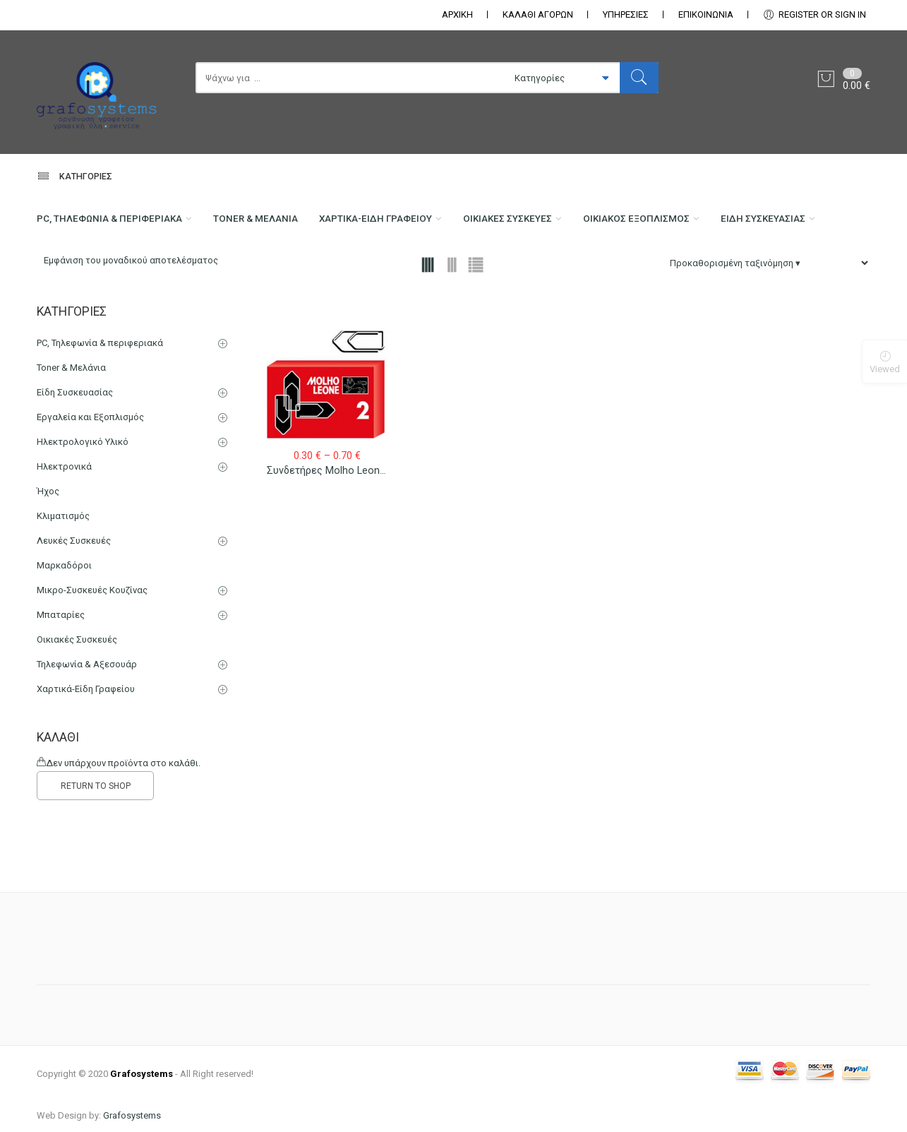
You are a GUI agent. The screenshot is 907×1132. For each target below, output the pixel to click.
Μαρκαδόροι (64, 629)
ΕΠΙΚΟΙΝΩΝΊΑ (705, 14)
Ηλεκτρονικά (64, 530)
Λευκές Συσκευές (74, 604)
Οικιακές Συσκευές (548, 223)
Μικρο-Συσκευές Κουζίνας (92, 653)
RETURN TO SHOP (96, 849)
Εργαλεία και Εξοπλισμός (90, 480)
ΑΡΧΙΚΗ (457, 14)
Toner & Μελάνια (273, 223)
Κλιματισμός (63, 579)
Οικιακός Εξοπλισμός (689, 223)
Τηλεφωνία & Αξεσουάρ (87, 727)
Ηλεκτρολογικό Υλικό (82, 505)
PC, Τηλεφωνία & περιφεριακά (115, 223)
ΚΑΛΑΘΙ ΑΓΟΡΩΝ (538, 14)
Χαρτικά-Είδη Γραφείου (404, 223)
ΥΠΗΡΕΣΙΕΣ (626, 14)
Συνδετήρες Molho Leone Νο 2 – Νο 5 (355, 534)
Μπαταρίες (61, 678)
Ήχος (48, 554)
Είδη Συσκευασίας (83, 279)
